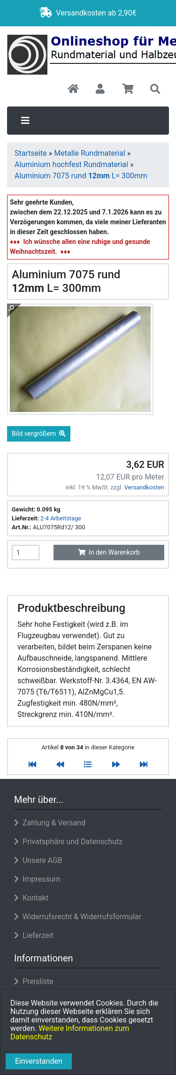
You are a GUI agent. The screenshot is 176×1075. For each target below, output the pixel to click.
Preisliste (34, 981)
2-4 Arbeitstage (60, 518)
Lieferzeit (34, 935)
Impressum (37, 879)
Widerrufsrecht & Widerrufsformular (77, 916)
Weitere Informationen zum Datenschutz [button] (69, 1032)
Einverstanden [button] (38, 1061)
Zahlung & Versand (49, 822)
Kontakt (31, 897)
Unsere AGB (38, 860)
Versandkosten (144, 487)
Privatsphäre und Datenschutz (68, 841)
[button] (100, 89)
